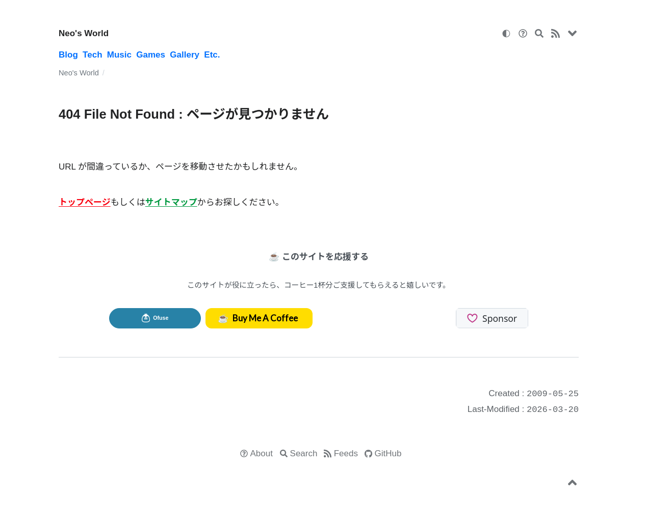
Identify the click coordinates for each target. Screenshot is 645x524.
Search (304, 453)
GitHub (388, 453)
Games (150, 55)
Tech (92, 55)
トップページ (85, 202)
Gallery (184, 55)
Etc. (212, 55)
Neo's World (84, 33)
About (261, 453)
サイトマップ (171, 202)
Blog (68, 55)
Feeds (346, 453)
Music (119, 55)
